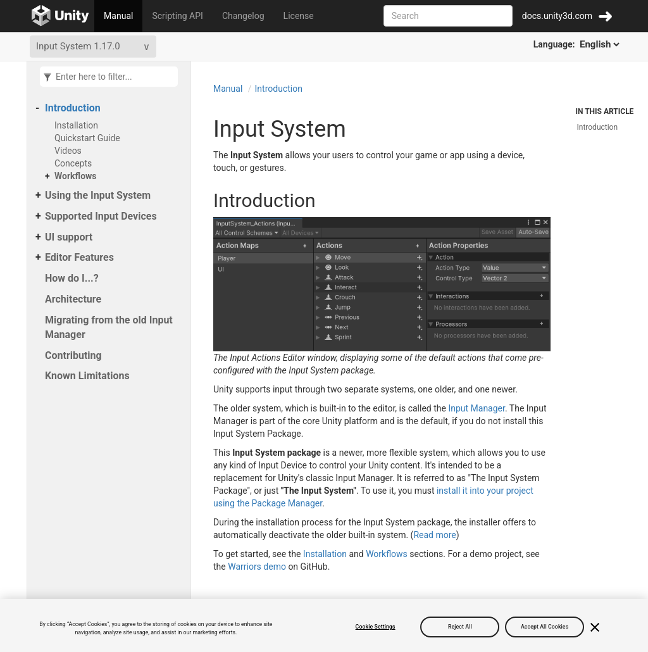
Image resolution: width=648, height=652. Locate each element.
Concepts (73, 163)
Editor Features (79, 257)
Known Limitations (87, 376)
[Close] (594, 627)
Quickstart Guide (87, 138)
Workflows (75, 176)
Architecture (73, 299)
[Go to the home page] (60, 16)
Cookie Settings (376, 627)
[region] (324, 625)
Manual (118, 16)
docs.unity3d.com (557, 16)
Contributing (73, 355)
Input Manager (476, 408)
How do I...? (72, 278)
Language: (577, 44)
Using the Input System (98, 195)
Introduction (73, 108)
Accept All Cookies (544, 627)
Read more (434, 535)
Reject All (460, 627)
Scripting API (177, 16)
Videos (68, 151)
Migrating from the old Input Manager (109, 327)
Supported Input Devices (101, 216)
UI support (68, 237)
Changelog (243, 16)
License (299, 16)
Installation (76, 125)
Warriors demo (257, 566)
